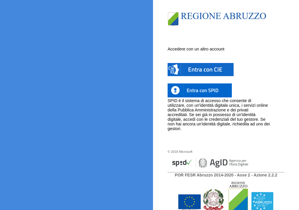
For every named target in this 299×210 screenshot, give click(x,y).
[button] (201, 69)
